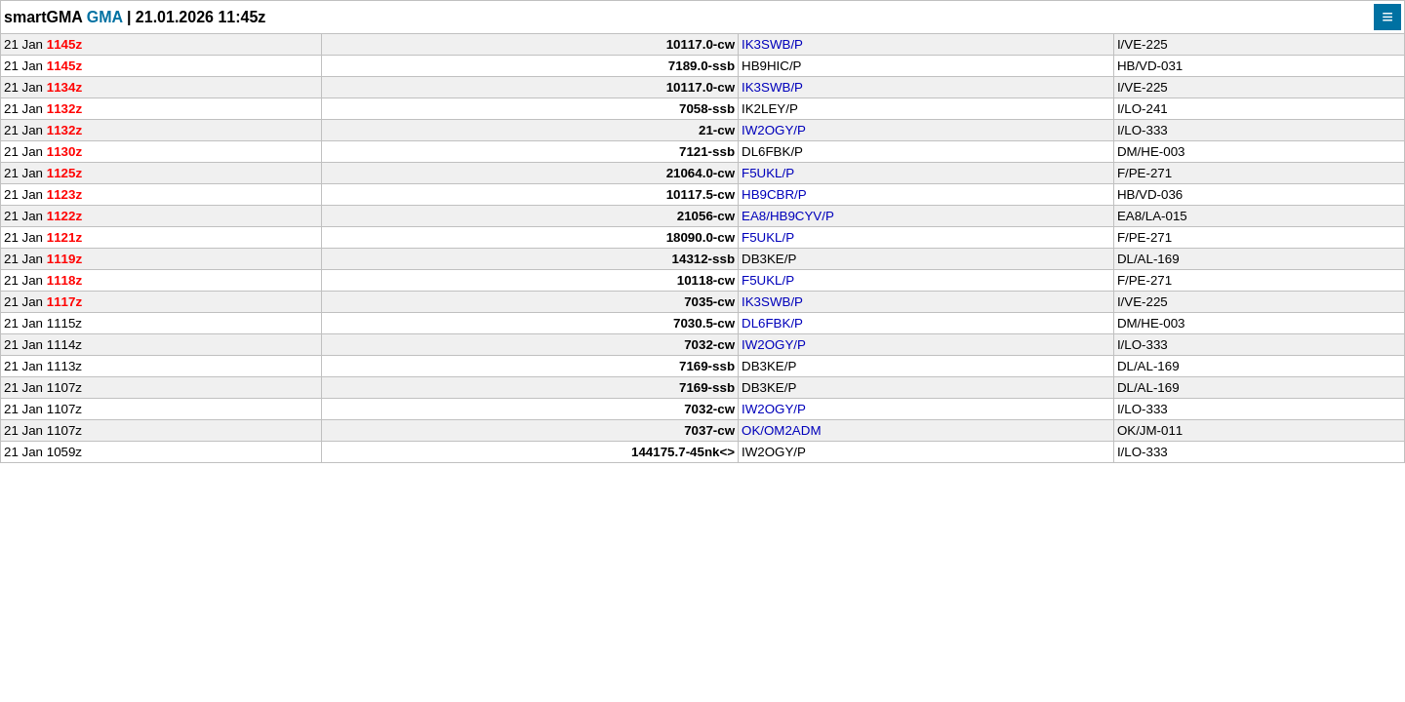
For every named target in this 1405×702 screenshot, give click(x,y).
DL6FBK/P (772, 323)
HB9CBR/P (774, 194)
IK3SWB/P (772, 44)
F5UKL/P (768, 173)
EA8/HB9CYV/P (788, 216)
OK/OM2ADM (781, 430)
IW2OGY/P (774, 130)
